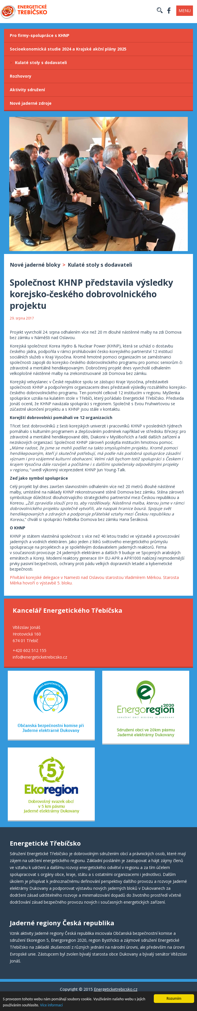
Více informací (51, 1005)
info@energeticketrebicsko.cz (40, 657)
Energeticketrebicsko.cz (115, 989)
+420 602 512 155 (29, 650)
